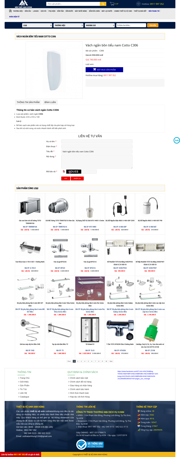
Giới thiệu (24, 382)
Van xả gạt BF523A (60, 262)
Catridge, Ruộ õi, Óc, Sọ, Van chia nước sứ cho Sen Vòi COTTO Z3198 (150, 345)
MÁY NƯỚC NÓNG (81, 11)
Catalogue (24, 397)
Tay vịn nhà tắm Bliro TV (60, 344)
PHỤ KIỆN (51, 11)
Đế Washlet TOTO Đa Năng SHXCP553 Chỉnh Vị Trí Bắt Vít (120, 263)
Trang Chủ (25, 378)
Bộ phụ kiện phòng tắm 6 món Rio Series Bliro (90, 304)
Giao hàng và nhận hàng (81, 385)
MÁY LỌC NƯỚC (107, 11)
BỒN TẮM (60, 11)
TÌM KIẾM (152, 25)
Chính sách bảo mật (79, 378)
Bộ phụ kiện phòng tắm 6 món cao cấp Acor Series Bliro (150, 304)
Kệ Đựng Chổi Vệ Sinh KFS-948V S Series (90, 220)
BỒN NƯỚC (69, 11)
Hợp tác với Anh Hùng (80, 397)
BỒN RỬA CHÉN (94, 11)
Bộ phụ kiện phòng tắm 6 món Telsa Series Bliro (60, 304)
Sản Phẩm (24, 385)
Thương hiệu (18, 11)
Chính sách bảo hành (79, 389)
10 (106, 361)
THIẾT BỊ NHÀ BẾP (140, 11)
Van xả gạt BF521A (90, 262)
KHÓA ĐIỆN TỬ (14, 16)
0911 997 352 (19, 454)
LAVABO (36, 11)
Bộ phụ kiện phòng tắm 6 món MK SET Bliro (30, 304)
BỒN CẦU (28, 11)
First (69, 361)
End (111, 361)
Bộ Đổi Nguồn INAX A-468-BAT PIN (150, 220)
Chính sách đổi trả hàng (80, 382)
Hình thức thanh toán (79, 393)
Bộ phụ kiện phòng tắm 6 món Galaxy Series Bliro (120, 304)
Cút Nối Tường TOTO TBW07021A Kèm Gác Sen (60, 221)
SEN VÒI (43, 11)
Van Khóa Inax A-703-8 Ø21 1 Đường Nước (30, 262)
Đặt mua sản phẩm (104, 69)
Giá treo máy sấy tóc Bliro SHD (30, 344)
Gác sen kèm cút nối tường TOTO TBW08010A (30, 221)
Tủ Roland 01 (90, 344)
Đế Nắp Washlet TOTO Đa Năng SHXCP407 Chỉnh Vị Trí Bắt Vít (150, 263)
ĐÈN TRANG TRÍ (154, 11)
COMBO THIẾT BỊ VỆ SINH (123, 11)
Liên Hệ (23, 393)
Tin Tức (23, 389)
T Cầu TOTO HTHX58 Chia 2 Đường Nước (120, 344)
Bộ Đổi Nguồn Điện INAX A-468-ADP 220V (120, 220)
